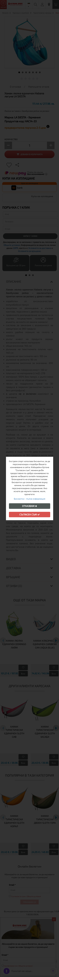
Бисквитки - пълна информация (29, 498)
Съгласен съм (29, 514)
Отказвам (29, 505)
